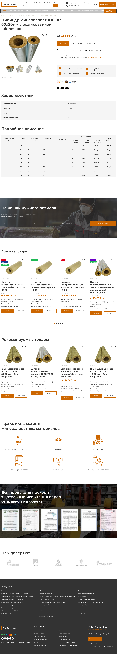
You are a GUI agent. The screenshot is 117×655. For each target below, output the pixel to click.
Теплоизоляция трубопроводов (12, 600)
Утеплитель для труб (46, 600)
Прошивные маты (7, 614)
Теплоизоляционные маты (86, 608)
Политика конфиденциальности (70, 645)
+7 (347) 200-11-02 (74, 6)
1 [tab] (54, 323)
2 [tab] (56, 323)
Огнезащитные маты (46, 617)
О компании (23, 3)
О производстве (64, 640)
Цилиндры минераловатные (20, 12)
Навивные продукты (8, 605)
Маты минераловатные (43, 12)
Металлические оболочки (64, 12)
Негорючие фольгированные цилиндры (92, 12)
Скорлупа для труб (45, 594)
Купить (7, 311)
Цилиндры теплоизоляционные (12, 602)
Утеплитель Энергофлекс (10, 608)
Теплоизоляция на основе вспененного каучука (17, 597)
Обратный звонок (107, 5)
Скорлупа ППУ (82, 614)
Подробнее (21, 311)
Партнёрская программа (67, 643)
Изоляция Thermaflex (85, 605)
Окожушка (43, 611)
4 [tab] (60, 323)
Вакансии (55, 3)
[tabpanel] (44, 286)
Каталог (12, 15)
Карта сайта (63, 637)
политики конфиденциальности (50, 229)
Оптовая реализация (66, 634)
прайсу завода (97, 55)
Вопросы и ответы (40, 645)
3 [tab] (58, 323)
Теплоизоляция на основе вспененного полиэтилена (57, 597)
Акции (3, 12)
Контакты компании (41, 640)
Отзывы (37, 643)
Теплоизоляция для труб (86, 594)
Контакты (46, 3)
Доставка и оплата (40, 637)
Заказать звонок (96, 639)
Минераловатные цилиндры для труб (90, 602)
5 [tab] (62, 323)
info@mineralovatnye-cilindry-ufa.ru (80, 3)
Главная (3, 15)
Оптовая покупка (94, 50)
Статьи (36, 631)
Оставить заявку (102, 224)
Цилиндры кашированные (87, 600)
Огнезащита (43, 608)
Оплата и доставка (35, 3)
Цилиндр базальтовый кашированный (52, 602)
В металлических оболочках (47, 15)
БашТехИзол (9, 628)
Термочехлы (82, 597)
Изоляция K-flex (44, 605)
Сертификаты (39, 634)
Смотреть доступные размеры (71, 50)
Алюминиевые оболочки (9, 611)
